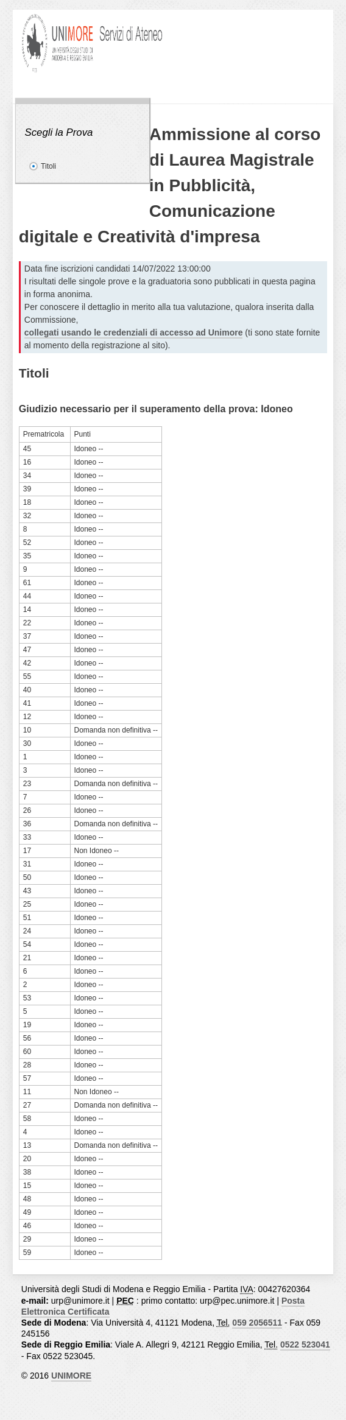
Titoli (48, 166)
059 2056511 (257, 1322)
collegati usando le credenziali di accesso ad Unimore (133, 332)
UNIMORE (71, 1375)
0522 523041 (305, 1344)
